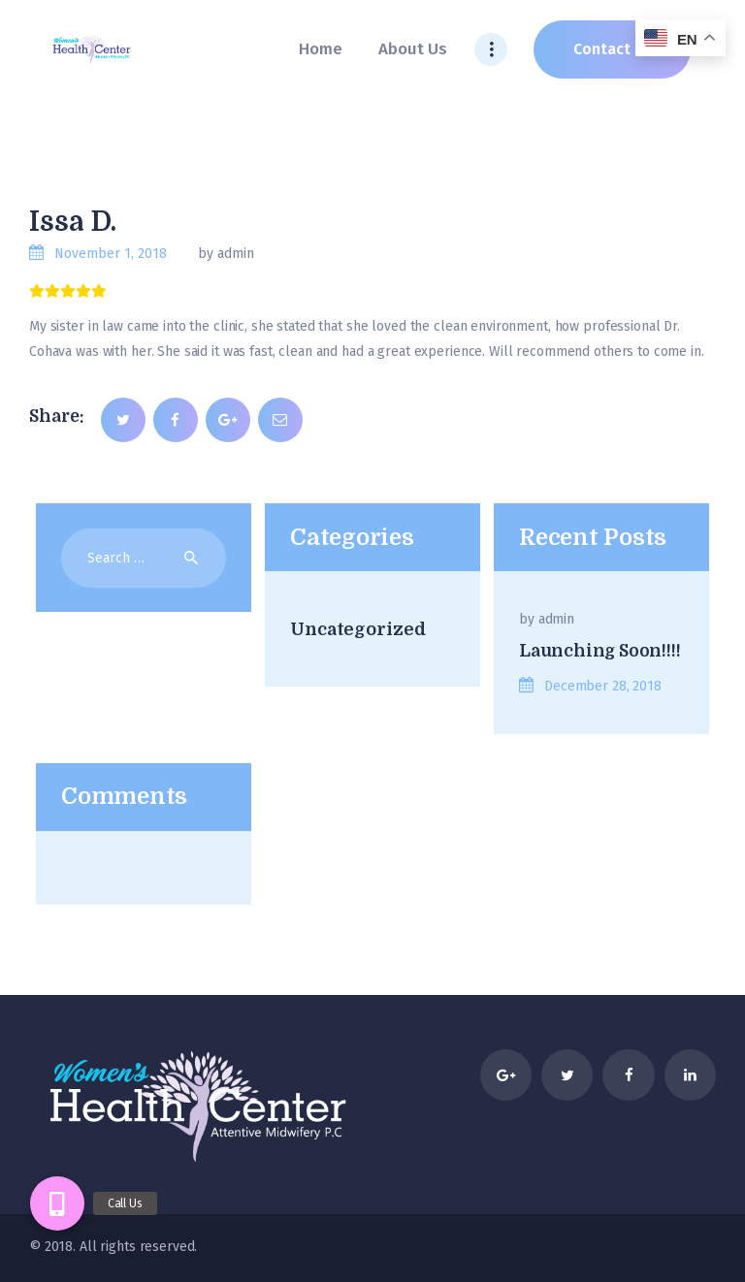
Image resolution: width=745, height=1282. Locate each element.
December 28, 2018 (603, 686)
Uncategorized (357, 629)
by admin (226, 253)
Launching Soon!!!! (599, 650)
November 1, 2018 (110, 253)
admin (556, 619)
